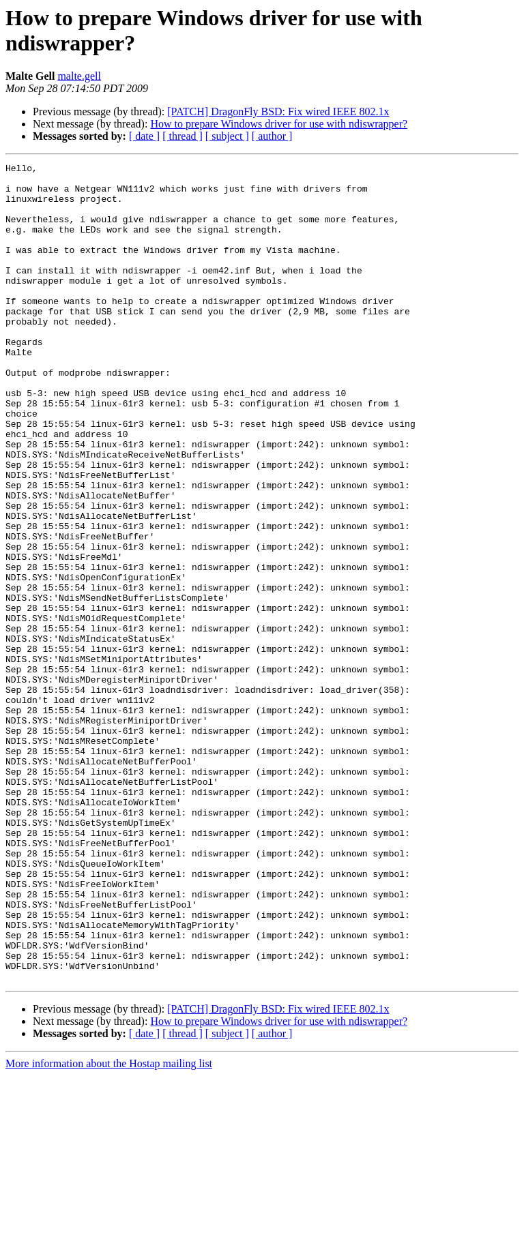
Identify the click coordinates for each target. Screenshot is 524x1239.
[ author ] (272, 136)
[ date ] (144, 136)
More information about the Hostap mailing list (108, 1227)
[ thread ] (182, 136)
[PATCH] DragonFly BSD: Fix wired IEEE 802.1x (278, 111)
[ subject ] (227, 136)
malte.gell (79, 76)
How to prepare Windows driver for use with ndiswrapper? (278, 124)
